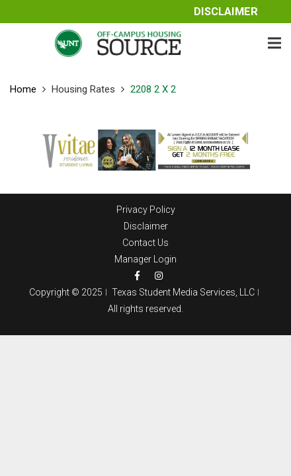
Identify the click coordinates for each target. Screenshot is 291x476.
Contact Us (145, 242)
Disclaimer (226, 11)
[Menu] (274, 43)
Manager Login (145, 259)
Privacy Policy (145, 209)
